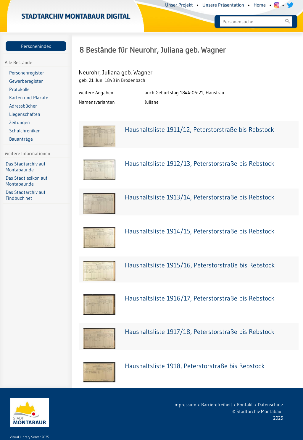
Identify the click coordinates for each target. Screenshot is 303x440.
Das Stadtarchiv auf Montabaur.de (25, 167)
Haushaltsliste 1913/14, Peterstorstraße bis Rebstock (199, 197)
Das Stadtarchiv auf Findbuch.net (25, 195)
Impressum (184, 404)
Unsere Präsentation (223, 5)
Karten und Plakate (28, 97)
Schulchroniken (25, 131)
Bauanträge (21, 139)
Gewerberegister (26, 81)
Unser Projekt (179, 5)
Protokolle (19, 89)
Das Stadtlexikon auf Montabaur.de (26, 181)
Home (260, 5)
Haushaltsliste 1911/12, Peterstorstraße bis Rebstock (199, 130)
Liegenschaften (24, 114)
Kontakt (245, 404)
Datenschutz (270, 404)
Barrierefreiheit (216, 404)
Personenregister (26, 73)
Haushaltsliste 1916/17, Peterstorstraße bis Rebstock (199, 298)
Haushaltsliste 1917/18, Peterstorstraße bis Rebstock (199, 332)
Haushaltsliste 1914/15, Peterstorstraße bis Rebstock (199, 231)
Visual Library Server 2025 (29, 437)
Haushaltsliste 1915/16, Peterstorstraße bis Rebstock (200, 265)
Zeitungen (19, 122)
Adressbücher (23, 106)
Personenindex (36, 46)
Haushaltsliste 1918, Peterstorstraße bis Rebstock (195, 366)
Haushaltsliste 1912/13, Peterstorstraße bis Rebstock (199, 164)
